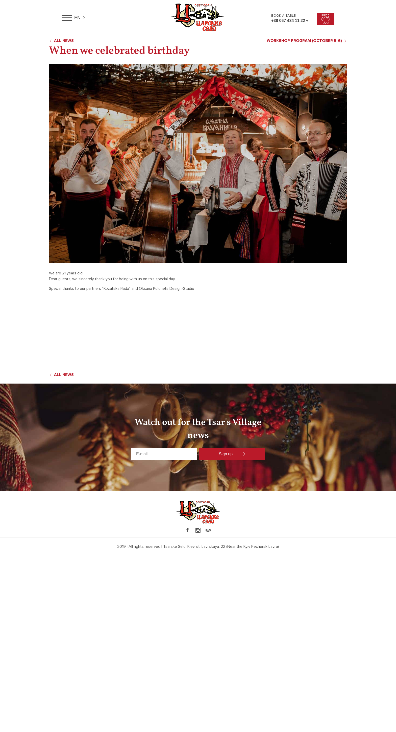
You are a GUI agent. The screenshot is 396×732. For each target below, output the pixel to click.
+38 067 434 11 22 (288, 20)
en (77, 17)
